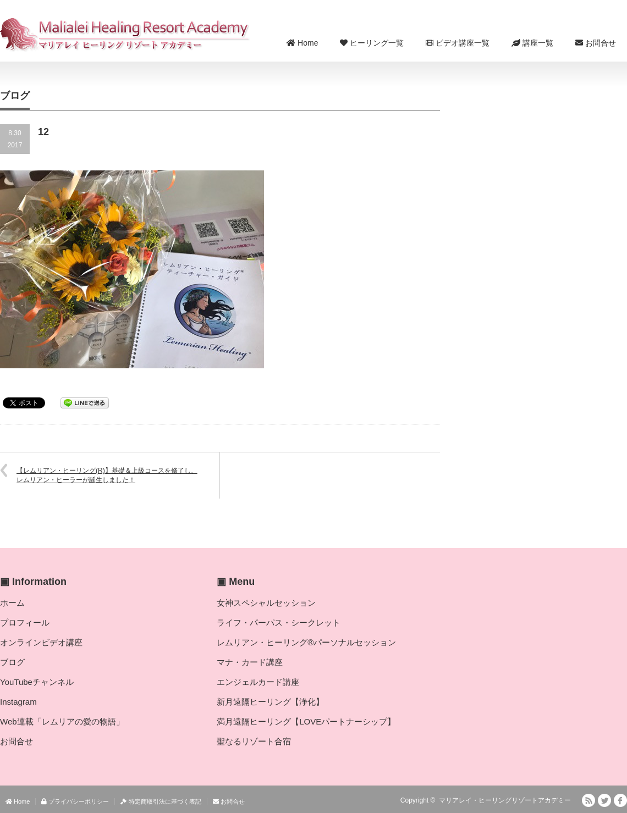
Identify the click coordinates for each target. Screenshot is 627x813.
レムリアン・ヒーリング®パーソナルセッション (306, 642)
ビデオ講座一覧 (458, 42)
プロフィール (25, 622)
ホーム (12, 602)
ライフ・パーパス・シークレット (278, 622)
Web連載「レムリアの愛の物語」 (62, 721)
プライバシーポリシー (75, 801)
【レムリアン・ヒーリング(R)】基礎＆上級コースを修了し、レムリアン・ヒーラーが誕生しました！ (106, 475)
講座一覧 (532, 42)
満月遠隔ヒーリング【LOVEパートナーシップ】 (306, 721)
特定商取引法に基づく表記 (160, 801)
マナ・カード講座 (250, 662)
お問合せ (595, 42)
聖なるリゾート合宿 (254, 741)
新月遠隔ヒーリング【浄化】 (270, 701)
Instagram (18, 701)
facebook (620, 800)
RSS (588, 800)
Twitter (604, 800)
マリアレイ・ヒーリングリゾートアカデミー (505, 800)
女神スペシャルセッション (266, 602)
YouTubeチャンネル (37, 682)
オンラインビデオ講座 (41, 642)
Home (302, 42)
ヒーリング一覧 (372, 42)
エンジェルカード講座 (258, 682)
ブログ (12, 662)
